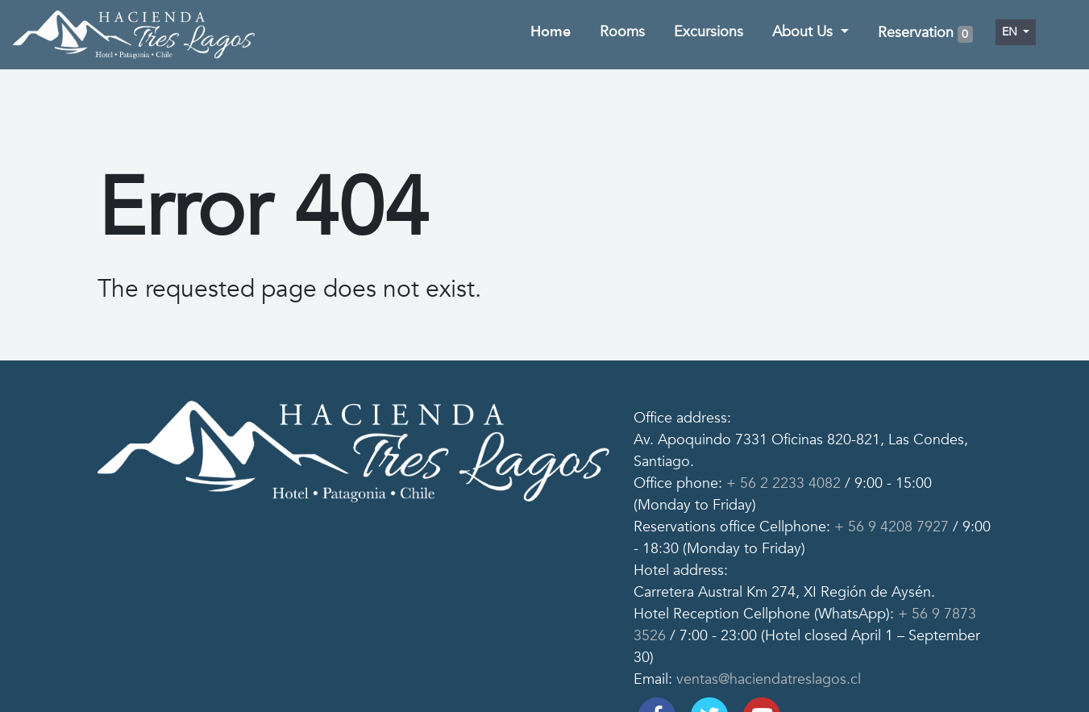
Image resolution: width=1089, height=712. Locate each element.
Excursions (708, 32)
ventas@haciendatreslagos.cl (766, 679)
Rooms (622, 32)
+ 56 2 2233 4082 (781, 483)
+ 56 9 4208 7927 (889, 527)
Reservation (925, 33)
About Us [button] (804, 32)
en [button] (1011, 32)
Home (550, 32)
